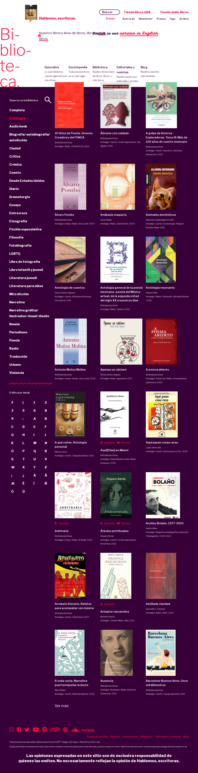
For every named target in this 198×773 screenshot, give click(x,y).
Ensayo (15, 205)
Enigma (74, 742)
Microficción (19, 294)
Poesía (14, 340)
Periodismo (18, 332)
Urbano (15, 365)
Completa (17, 110)
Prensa (161, 18)
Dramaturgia (19, 197)
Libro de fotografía (24, 262)
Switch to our (125, 33)
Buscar (107, 12)
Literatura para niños (26, 286)
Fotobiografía (20, 245)
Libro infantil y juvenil (26, 270)
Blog (152, 72)
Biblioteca (104, 74)
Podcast (115, 736)
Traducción (18, 356)
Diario (14, 189)
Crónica (15, 164)
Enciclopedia (80, 72)
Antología (17, 118)
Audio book (18, 126)
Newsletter (146, 18)
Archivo (184, 18)
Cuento (15, 172)
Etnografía (18, 221)
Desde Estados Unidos (26, 181)
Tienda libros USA (137, 12)
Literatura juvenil (23, 278)
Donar (110, 18)
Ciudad (15, 148)
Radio (14, 348)
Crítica (14, 156)
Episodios (56, 74)
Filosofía (16, 237)
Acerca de (128, 18)
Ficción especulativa (25, 229)
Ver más (62, 706)
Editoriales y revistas (128, 74)
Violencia (16, 373)
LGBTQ (14, 253)
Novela (14, 324)
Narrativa (17, 302)
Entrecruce (18, 213)
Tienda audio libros (174, 12)
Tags (172, 18)
